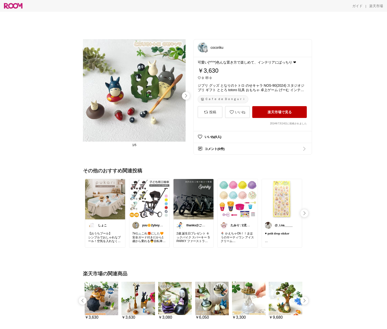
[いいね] (237, 112)
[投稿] (210, 112)
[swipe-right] (186, 96)
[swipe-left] (83, 301)
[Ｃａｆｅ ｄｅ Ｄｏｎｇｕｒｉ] (223, 99)
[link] (105, 199)
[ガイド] (357, 6)
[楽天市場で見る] (279, 112)
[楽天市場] (376, 6)
